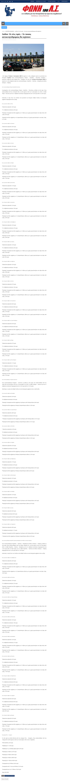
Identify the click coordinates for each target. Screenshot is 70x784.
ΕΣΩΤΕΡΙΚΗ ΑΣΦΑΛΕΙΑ (10, 31)
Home (3, 31)
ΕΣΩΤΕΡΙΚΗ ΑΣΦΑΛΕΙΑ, (12, 39)
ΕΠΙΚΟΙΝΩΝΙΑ (65, 1)
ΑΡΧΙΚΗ (32, 1)
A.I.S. (59, 1)
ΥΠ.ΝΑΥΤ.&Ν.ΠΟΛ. (52, 1)
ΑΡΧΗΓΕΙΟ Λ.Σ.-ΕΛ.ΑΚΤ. (41, 1)
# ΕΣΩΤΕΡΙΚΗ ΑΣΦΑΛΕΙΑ (9, 775)
